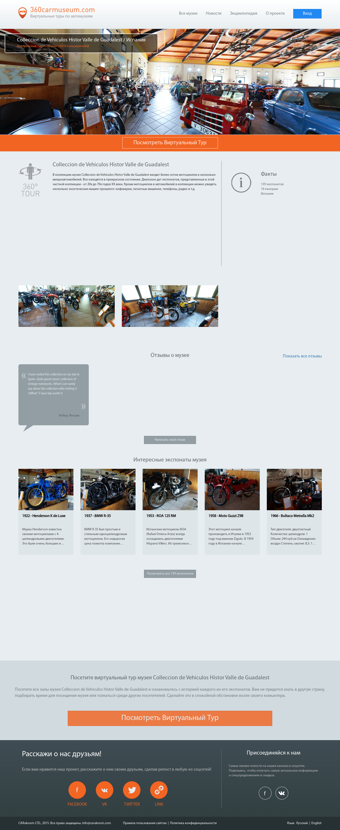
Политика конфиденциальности (193, 823)
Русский (302, 823)
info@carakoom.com (96, 823)
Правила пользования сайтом (144, 823)
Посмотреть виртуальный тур (170, 143)
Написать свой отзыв (170, 440)
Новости (213, 13)
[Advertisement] (100, 233)
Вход (307, 13)
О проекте (275, 13)
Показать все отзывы (302, 356)
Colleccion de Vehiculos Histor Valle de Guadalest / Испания (81, 42)
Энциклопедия (243, 13)
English (316, 823)
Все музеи (188, 13)
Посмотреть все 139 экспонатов (170, 573)
